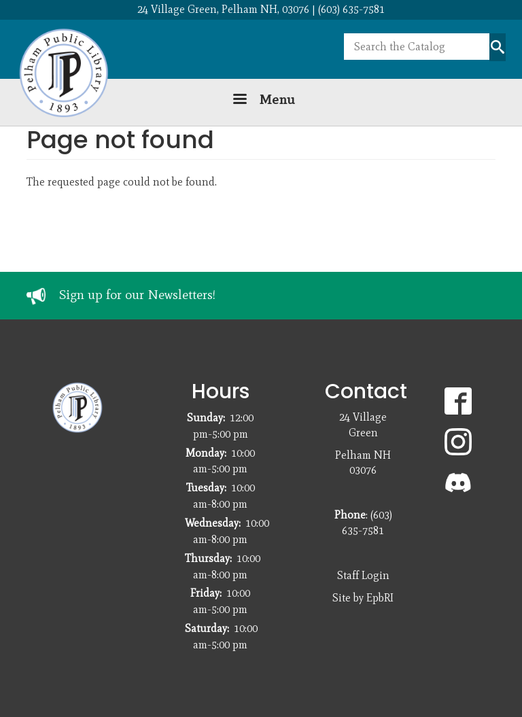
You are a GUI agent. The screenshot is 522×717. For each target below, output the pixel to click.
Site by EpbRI (363, 597)
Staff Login (363, 575)
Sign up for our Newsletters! (137, 294)
